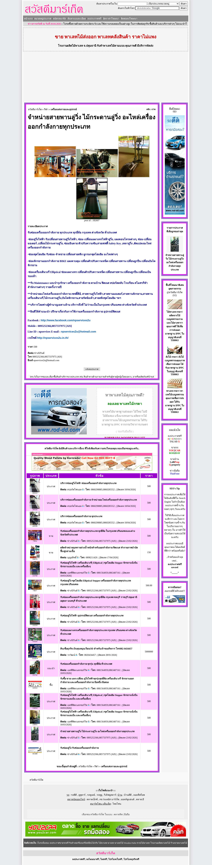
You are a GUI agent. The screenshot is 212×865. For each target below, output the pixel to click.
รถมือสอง (175, 587)
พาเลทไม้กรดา (131, 404)
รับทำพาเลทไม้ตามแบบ (111, 45)
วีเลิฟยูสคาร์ (110, 795)
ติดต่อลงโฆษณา (129, 18)
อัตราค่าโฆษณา (111, 18)
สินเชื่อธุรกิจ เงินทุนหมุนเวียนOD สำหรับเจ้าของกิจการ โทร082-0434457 (96, 648)
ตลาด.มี (140, 799)
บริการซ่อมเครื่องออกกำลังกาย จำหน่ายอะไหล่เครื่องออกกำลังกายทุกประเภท (98, 500)
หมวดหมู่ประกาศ (42, 18)
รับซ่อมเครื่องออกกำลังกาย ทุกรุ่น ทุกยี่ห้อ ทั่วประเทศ (86, 664)
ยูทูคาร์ (82, 795)
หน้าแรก (28, 18)
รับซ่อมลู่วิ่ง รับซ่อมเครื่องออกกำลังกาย (79, 748)
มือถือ (127, 814)
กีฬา (46, 109)
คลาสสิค (118, 814)
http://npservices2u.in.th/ (52, 337)
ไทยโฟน (117, 804)
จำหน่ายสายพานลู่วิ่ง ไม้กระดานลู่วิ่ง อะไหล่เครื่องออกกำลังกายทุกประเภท (97, 731)
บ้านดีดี (128, 795)
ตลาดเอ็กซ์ (92, 799)
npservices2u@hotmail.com (78, 331)
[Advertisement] (105, 77)
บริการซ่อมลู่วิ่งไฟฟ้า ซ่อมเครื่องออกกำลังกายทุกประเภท (88, 483)
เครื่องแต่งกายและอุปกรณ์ (64, 109)
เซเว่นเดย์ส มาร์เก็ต (109, 799)
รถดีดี (74, 795)
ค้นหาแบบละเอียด (77, 18)
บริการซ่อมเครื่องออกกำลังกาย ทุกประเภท (81, 516)
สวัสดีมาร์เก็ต (35, 109)
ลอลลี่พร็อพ (139, 795)
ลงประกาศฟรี (94, 18)
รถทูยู (99, 795)
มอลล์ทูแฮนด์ (127, 799)
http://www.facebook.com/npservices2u (65, 320)
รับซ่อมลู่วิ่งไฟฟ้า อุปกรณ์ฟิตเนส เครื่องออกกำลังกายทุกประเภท (91, 615)
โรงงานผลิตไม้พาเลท (70, 45)
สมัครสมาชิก (59, 18)
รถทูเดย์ (91, 795)
